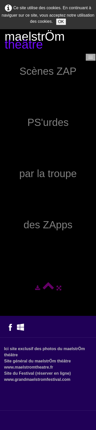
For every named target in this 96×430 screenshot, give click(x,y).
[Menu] (90, 57)
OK (61, 21)
